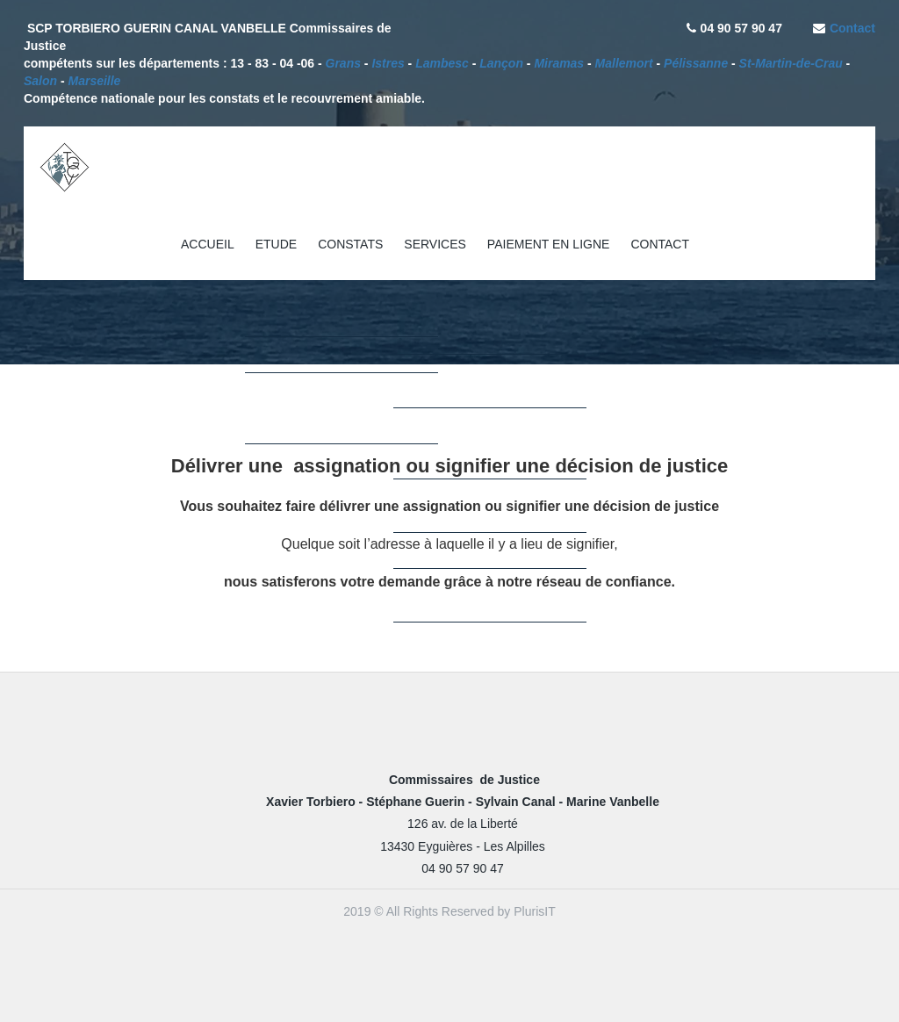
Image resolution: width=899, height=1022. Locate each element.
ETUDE (276, 244)
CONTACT (659, 244)
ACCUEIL (207, 244)
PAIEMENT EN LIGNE (548, 244)
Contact (852, 28)
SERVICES (435, 244)
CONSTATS (350, 244)
